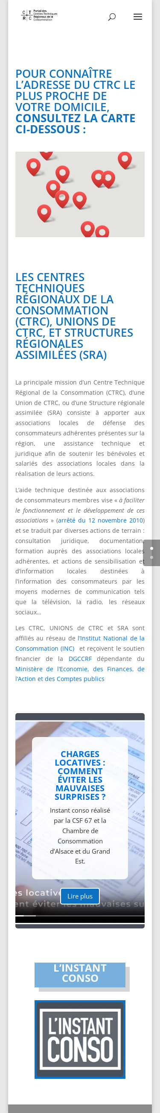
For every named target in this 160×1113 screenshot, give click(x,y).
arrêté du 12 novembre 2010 (100, 520)
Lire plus (80, 903)
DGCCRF (80, 659)
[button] (82, 200)
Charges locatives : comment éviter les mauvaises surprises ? (80, 782)
